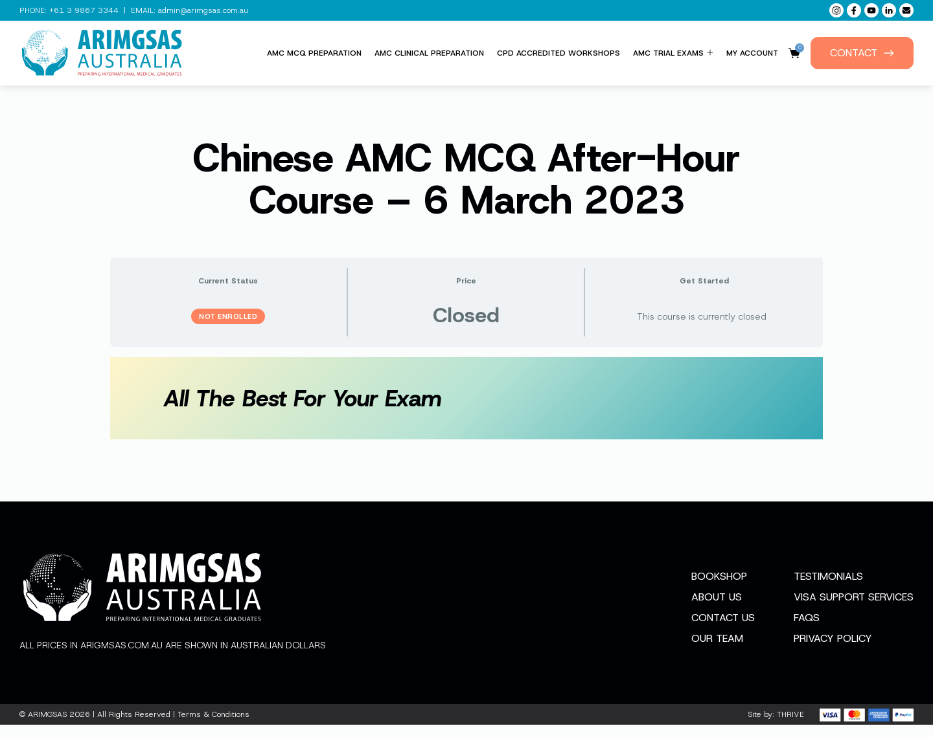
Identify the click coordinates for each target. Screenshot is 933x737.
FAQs (807, 630)
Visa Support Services (854, 609)
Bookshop (719, 588)
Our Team (717, 650)
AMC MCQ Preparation (314, 53)
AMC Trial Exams (673, 53)
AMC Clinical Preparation (429, 53)
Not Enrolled (228, 316)
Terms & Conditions (213, 726)
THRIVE (790, 726)
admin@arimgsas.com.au (203, 10)
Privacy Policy (833, 650)
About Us (716, 609)
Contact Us (723, 630)
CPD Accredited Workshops (558, 53)
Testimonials (828, 588)
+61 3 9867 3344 (84, 10)
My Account (752, 53)
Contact (862, 53)
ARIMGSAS (47, 726)
